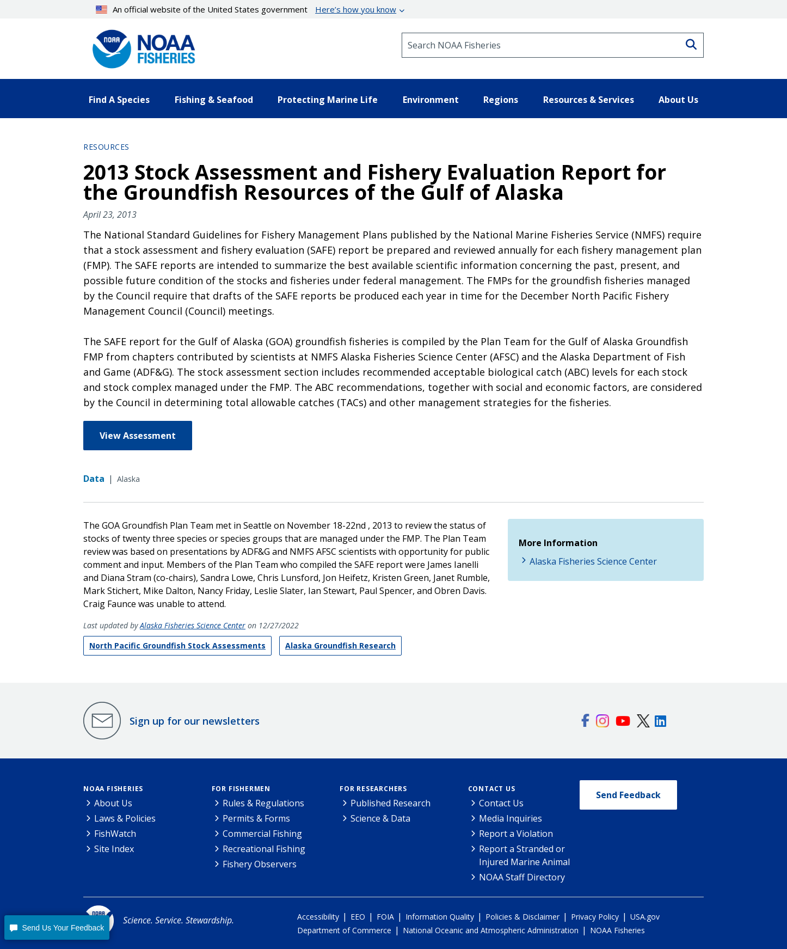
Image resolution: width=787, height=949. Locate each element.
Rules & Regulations (263, 803)
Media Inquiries (510, 818)
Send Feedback (628, 795)
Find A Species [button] (119, 100)
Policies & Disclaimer (522, 916)
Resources (106, 147)
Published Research (391, 803)
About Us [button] (678, 100)
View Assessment (138, 436)
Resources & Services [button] (588, 100)
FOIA (385, 916)
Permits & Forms (256, 818)
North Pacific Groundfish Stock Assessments (177, 645)
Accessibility (318, 916)
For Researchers (373, 788)
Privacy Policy (595, 916)
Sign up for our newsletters (195, 720)
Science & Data (380, 818)
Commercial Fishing (262, 834)
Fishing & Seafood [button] (214, 100)
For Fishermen (241, 788)
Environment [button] (431, 100)
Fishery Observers (260, 864)
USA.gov (645, 916)
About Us (113, 803)
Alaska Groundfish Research (340, 645)
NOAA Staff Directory (522, 877)
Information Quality (439, 916)
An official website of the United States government (246, 9)
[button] (56, 927)
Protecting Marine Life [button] (328, 100)
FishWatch (115, 834)
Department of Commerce (344, 930)
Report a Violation (516, 834)
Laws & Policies (125, 818)
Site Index (114, 849)
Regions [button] (500, 100)
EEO (358, 916)
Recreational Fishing (264, 849)
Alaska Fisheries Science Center (192, 625)
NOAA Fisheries (113, 788)
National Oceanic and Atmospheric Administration (491, 930)
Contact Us (491, 788)
